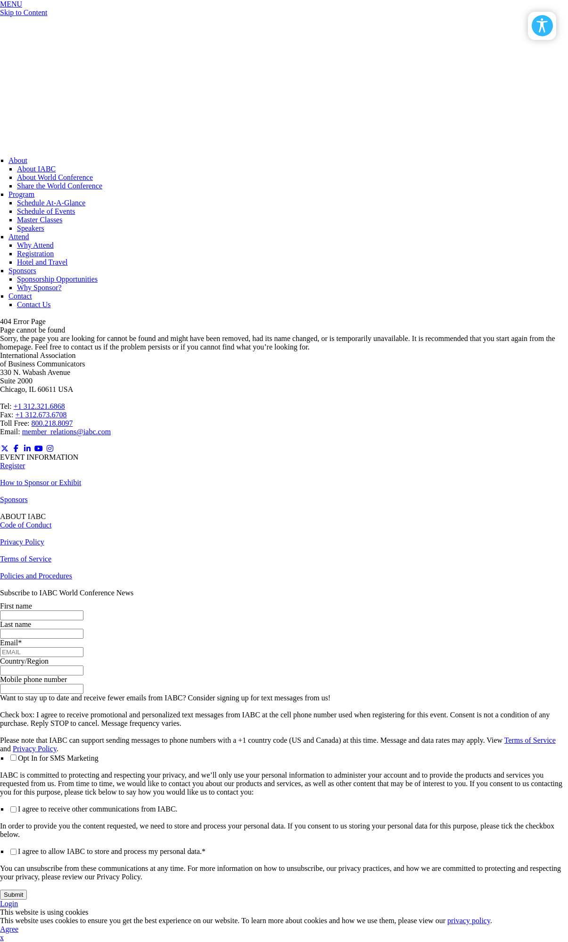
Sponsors (22, 271)
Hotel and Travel (42, 262)
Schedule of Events (46, 211)
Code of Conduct (25, 525)
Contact (20, 296)
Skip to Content (23, 12)
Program (21, 194)
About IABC (36, 169)
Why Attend (35, 245)
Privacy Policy (22, 542)
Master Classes (39, 220)
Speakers (30, 228)
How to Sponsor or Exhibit (40, 483)
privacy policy (468, 921)
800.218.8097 (52, 423)
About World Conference (55, 177)
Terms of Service (25, 559)
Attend (18, 237)
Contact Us (34, 304)
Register (12, 466)
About (17, 160)
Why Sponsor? (39, 288)
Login (9, 904)
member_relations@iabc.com (66, 432)
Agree (9, 929)
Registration (35, 254)
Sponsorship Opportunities (57, 279)
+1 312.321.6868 (39, 406)
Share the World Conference (59, 186)
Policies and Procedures (36, 576)
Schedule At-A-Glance (51, 203)
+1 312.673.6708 (40, 415)
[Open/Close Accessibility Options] (542, 25)
